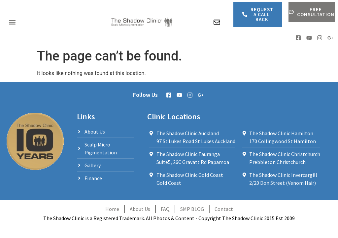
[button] (12, 22)
